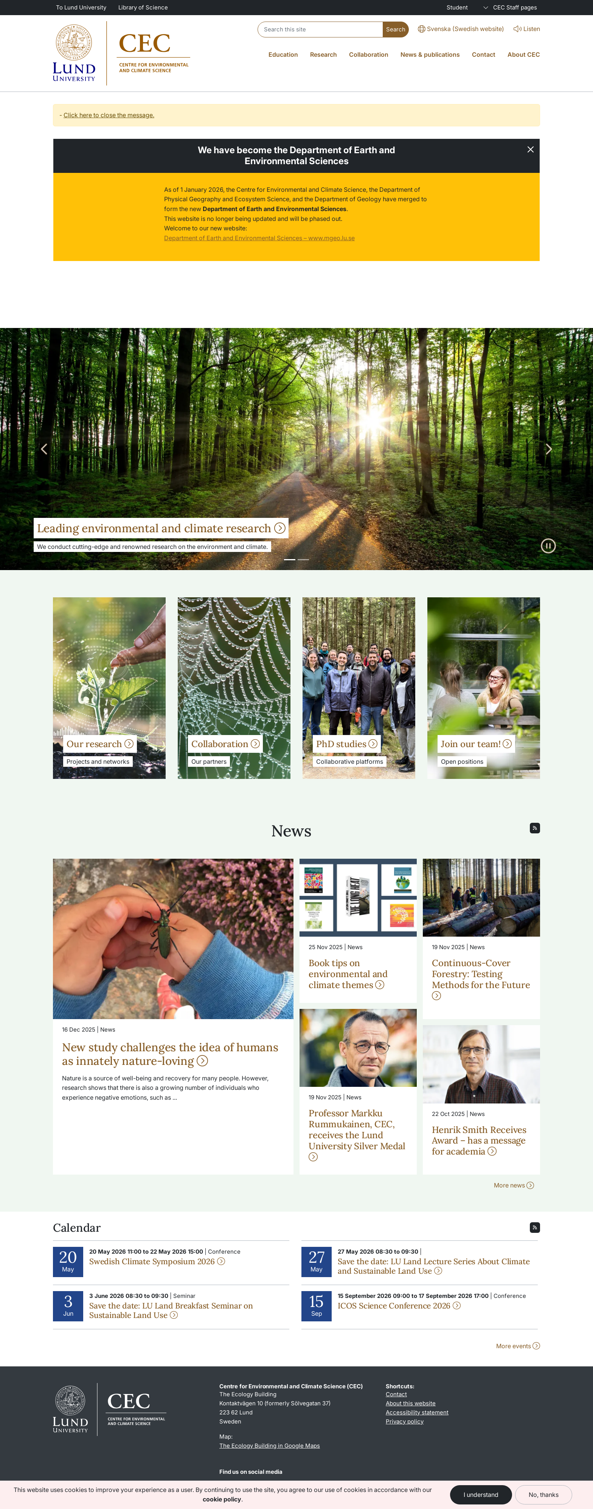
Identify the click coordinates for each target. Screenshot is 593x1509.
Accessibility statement (417, 1412)
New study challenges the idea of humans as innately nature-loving (170, 1054)
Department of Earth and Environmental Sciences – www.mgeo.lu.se (259, 238)
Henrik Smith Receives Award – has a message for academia (479, 1141)
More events (518, 1346)
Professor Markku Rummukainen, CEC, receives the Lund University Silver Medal (357, 1134)
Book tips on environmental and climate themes (348, 974)
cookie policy (222, 1499)
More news (514, 1185)
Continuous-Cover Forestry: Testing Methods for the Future (481, 978)
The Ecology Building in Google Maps (269, 1445)
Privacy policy (405, 1421)
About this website (411, 1403)
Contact (396, 1394)
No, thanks (544, 1494)
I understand (481, 1494)
